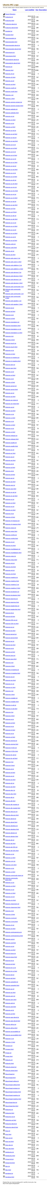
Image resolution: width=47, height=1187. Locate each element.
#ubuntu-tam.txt (10, 364)
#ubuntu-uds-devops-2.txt (13, 272)
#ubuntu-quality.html (11, 446)
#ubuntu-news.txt (10, 528)
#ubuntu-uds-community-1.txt (14, 294)
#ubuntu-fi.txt (9, 762)
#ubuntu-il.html (9, 716)
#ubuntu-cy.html (10, 872)
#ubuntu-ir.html (10, 694)
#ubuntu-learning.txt (11, 599)
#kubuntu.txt (9, 1109)
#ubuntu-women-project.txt (13, 102)
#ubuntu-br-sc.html (11, 971)
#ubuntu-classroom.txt (12, 904)
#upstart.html (9, 35)
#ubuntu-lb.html (10, 616)
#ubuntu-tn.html (10, 354)
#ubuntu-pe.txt (9, 478)
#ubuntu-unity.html (11, 247)
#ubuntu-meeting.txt (11, 577)
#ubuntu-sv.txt (9, 372)
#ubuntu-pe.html (10, 482)
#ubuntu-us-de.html (11, 219)
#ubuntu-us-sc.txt (10, 159)
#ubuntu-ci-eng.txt (11, 918)
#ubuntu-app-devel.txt (12, 1017)
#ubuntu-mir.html (10, 574)
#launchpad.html (10, 1077)
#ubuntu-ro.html (10, 432)
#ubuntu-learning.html (12, 602)
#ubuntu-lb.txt (9, 613)
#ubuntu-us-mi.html (11, 198)
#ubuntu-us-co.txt (10, 223)
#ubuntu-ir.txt (9, 691)
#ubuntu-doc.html (10, 794)
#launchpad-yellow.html (12, 1085)
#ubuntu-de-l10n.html (12, 850)
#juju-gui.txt (8, 1138)
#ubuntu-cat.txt (10, 939)
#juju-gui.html (9, 1141)
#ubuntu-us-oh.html (11, 184)
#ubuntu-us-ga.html (11, 205)
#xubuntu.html (9, 20)
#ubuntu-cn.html (10, 893)
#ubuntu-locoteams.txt (12, 591)
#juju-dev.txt (9, 1145)
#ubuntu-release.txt (11, 435)
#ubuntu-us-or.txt (10, 173)
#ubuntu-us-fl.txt (10, 208)
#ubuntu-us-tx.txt (10, 145)
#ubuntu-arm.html (10, 999)
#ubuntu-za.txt (9, 81)
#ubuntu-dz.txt (9, 783)
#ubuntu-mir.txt (10, 570)
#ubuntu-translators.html (12, 325)
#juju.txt (7, 1131)
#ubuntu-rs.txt (9, 421)
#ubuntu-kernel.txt (11, 634)
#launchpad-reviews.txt (12, 1088)
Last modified (29, 10)
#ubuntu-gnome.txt (11, 740)
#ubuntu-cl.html (10, 914)
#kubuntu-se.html (10, 1120)
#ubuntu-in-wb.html (11, 709)
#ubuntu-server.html (11, 389)
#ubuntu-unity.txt (10, 244)
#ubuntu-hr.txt (9, 726)
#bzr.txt (7, 1166)
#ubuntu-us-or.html (11, 176)
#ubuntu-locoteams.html (12, 595)
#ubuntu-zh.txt (9, 74)
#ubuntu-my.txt (9, 542)
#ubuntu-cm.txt (10, 897)
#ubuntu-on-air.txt (10, 492)
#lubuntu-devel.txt (10, 1067)
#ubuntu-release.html (11, 439)
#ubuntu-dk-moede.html (12, 808)
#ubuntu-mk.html (10, 567)
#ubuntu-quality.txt (11, 442)
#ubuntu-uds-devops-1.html (13, 283)
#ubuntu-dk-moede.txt (12, 804)
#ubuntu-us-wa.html (11, 141)
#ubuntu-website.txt (11, 109)
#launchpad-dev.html (11, 1106)
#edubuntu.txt (9, 1152)
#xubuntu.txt (9, 17)
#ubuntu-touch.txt (10, 343)
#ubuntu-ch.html (10, 928)
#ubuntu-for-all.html (11, 758)
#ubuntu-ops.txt (10, 485)
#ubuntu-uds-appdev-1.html (14, 304)
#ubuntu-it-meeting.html (12, 673)
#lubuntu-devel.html (11, 1070)
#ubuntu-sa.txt (9, 407)
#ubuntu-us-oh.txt (10, 180)
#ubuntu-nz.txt (9, 499)
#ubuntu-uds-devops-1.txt (13, 279)
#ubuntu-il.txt (9, 712)
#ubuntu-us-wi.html (11, 134)
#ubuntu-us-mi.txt (10, 194)
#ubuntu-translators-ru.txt (13, 329)
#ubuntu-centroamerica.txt (13, 932)
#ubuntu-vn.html (10, 120)
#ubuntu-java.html (10, 659)
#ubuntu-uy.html (10, 127)
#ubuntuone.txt (10, 52)
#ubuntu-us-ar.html (11, 240)
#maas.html (9, 1056)
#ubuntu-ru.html (10, 418)
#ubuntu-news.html (11, 531)
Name (15, 10)
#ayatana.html (9, 1177)
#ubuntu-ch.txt (9, 925)
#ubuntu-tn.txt (9, 350)
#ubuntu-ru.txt (9, 414)
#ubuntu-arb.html (10, 1007)
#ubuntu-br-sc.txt (10, 967)
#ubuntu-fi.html (10, 765)
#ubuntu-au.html (10, 992)
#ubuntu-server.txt (11, 386)
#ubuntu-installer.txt (11, 698)
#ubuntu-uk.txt (9, 251)
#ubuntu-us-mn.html (11, 191)
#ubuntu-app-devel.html (12, 1021)
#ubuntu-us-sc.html (11, 162)
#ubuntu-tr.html (10, 340)
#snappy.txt (8, 1046)
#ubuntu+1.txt (9, 1038)
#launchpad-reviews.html (13, 1092)
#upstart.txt (8, 31)
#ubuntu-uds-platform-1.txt (13, 265)
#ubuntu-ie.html (10, 723)
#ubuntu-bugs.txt (10, 953)
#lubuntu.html (9, 1063)
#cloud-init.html (10, 1163)
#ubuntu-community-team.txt (14, 875)
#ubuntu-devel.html (11, 822)
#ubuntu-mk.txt (10, 563)
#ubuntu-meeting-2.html (12, 588)
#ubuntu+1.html (10, 1042)
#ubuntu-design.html (11, 836)
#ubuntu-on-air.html (11, 496)
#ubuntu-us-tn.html (11, 155)
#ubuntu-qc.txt (9, 450)
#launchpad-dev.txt (11, 1102)
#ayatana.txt (9, 1173)
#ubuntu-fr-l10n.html (11, 751)
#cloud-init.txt (9, 1159)
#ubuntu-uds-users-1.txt (12, 258)
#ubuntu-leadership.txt (12, 606)
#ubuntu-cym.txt (10, 861)
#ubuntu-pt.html (10, 467)
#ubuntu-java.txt (10, 655)
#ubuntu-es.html (10, 779)
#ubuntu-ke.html (10, 645)
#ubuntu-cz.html (10, 858)
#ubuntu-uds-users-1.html (13, 262)
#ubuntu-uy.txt (9, 123)
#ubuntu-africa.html (11, 1028)
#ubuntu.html (9, 70)
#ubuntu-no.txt (9, 506)
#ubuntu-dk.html (10, 801)
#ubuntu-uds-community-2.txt (14, 286)
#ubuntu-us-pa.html (11, 169)
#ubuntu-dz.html (10, 787)
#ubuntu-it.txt (9, 662)
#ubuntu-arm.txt (10, 996)
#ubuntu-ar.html (10, 1014)
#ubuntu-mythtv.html (11, 538)
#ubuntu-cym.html (10, 865)
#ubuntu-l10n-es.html (11, 623)
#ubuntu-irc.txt (9, 684)
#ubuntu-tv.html (10, 318)
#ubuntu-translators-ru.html (13, 333)
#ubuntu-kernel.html (11, 638)
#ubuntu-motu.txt (10, 556)
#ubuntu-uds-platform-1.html (14, 269)
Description (43, 10)
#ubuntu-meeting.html (12, 581)
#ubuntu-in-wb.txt (10, 705)
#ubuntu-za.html (10, 84)
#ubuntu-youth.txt (10, 88)
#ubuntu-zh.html (10, 77)
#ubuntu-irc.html (10, 687)
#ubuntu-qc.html (10, 453)
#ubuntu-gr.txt (9, 733)
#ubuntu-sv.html (10, 375)
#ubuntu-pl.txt (9, 471)
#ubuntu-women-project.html (14, 106)
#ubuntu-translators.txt (12, 322)
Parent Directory (10, 14)
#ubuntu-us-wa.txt (10, 137)
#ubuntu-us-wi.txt (10, 130)
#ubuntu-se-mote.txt (11, 400)
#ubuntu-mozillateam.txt (12, 549)
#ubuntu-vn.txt (9, 116)
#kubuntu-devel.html (11, 1127)
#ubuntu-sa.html (10, 411)
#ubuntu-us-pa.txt (10, 166)
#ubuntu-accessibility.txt (12, 1031)
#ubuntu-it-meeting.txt (12, 670)
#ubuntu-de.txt (9, 840)
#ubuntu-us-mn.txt (11, 187)
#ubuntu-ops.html (10, 489)
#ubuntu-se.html (10, 396)
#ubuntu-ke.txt (9, 641)
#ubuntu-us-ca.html (11, 233)
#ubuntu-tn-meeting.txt (12, 357)
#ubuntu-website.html (12, 113)
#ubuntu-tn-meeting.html (12, 361)
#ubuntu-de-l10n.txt (11, 847)
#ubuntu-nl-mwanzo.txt (12, 521)
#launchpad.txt (9, 1074)
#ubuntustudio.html (11, 42)
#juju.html (8, 1134)
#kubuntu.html (9, 1113)
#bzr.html (8, 1170)
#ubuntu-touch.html (11, 347)
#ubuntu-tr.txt (9, 336)
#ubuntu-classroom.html (12, 907)
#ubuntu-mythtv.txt (11, 535)
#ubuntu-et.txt (9, 769)
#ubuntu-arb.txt (10, 1003)
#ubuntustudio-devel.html (13, 49)
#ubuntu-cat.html (10, 943)
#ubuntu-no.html (10, 510)
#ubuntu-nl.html (10, 517)
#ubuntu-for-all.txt (10, 755)
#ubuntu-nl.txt (9, 513)
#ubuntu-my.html (10, 545)
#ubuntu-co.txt (9, 882)
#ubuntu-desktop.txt (11, 826)
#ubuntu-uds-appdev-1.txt (13, 301)
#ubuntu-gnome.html (11, 744)
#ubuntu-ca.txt (9, 946)
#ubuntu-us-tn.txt (10, 152)
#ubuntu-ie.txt (9, 719)
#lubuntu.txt (9, 1060)
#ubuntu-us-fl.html (11, 212)
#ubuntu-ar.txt (9, 1010)
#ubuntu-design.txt (11, 833)
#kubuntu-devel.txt (11, 1124)
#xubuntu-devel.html (11, 27)
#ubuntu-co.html (10, 886)
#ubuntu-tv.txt (9, 315)
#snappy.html (9, 1049)
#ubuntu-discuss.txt (11, 811)
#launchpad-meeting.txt (12, 1095)
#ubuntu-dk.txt (9, 797)
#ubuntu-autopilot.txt (11, 982)
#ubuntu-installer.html (12, 701)
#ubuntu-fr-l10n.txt (11, 748)
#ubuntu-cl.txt (9, 911)
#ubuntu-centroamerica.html (14, 936)
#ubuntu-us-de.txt (10, 215)
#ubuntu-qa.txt (9, 457)
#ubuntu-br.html (10, 964)
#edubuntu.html (10, 1155)
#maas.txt (8, 1053)
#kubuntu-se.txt (10, 1116)
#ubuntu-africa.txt (10, 1024)
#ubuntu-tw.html (10, 311)
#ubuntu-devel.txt (10, 819)
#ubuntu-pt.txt (9, 464)
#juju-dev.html (9, 1148)
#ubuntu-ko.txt (9, 627)
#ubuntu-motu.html (11, 560)
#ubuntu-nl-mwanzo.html (13, 524)
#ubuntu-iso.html (10, 680)
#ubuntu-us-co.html (11, 226)
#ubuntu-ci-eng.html (11, 921)
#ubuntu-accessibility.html (13, 1035)
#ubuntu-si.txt (9, 379)
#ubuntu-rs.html (10, 425)
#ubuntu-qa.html (10, 460)
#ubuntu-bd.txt (9, 975)
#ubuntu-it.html (10, 666)
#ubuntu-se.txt (9, 393)
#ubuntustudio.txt (10, 38)
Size (37, 10)
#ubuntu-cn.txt (9, 889)
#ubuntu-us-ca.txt (10, 230)
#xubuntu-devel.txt (11, 24)
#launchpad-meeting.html (13, 1099)
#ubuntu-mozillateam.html (13, 552)
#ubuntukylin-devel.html (12, 63)
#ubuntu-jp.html (10, 652)
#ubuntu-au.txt (9, 989)
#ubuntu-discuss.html (12, 815)
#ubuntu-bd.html (10, 978)
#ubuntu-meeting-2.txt (12, 584)
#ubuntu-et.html (10, 772)
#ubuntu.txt (8, 66)
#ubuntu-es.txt (9, 776)
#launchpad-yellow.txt (12, 1081)
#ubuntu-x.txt (9, 95)
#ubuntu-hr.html (10, 730)
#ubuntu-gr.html (10, 737)
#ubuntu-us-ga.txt (10, 201)
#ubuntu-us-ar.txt (10, 237)
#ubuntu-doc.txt (10, 790)
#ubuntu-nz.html (10, 503)
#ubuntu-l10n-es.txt (11, 620)
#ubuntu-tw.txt (9, 308)
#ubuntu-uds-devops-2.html (13, 276)
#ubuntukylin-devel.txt (12, 59)
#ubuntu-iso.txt (9, 677)
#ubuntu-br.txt (9, 960)
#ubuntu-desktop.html (12, 829)
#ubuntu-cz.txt (9, 854)
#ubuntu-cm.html (10, 900)
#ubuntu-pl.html (10, 474)
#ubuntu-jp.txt (9, 648)
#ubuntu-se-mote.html (12, 403)
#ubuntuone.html (10, 56)
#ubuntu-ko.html (10, 630)
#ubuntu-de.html (10, 843)
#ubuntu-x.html (10, 98)
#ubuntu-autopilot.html (12, 985)
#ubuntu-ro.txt (9, 428)
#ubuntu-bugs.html (11, 957)
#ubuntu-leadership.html (12, 609)
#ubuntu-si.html (10, 382)
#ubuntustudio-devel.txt (12, 45)
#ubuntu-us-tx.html (11, 148)
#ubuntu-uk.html (10, 254)
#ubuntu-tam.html (10, 368)
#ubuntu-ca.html (10, 950)
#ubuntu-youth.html (11, 91)
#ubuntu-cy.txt (9, 868)
